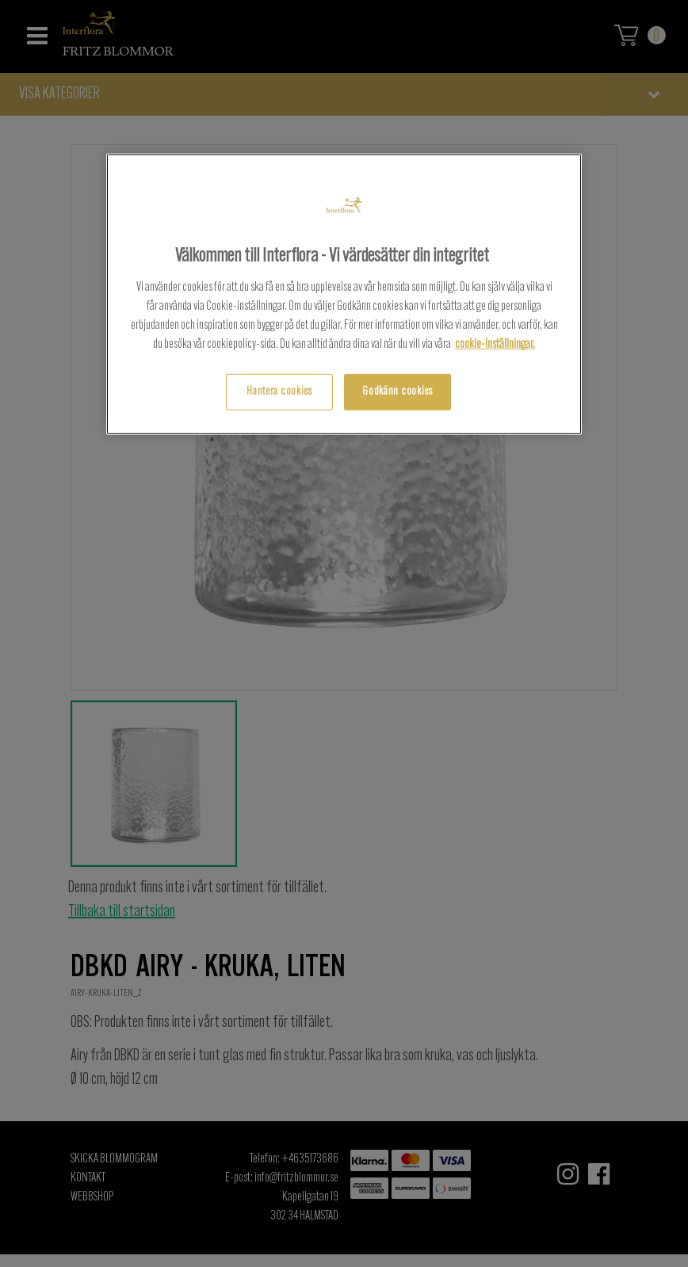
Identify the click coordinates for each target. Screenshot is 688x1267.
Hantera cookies (279, 392)
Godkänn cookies (397, 392)
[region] (344, 294)
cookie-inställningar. (495, 344)
